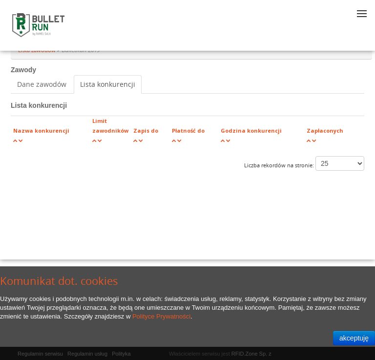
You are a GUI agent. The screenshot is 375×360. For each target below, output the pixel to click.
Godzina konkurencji (251, 130)
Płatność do (188, 130)
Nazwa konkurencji (41, 130)
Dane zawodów (41, 84)
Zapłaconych (325, 130)
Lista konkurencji (107, 84)
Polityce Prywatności (161, 316)
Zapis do (145, 130)
